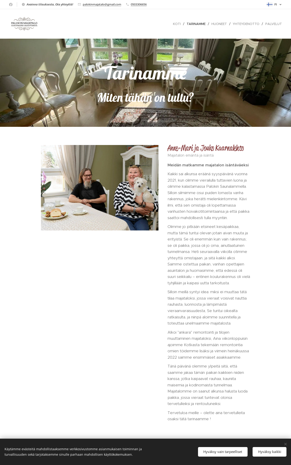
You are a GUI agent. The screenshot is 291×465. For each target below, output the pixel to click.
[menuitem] (178, 24)
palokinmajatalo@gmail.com (102, 4)
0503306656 (139, 4)
